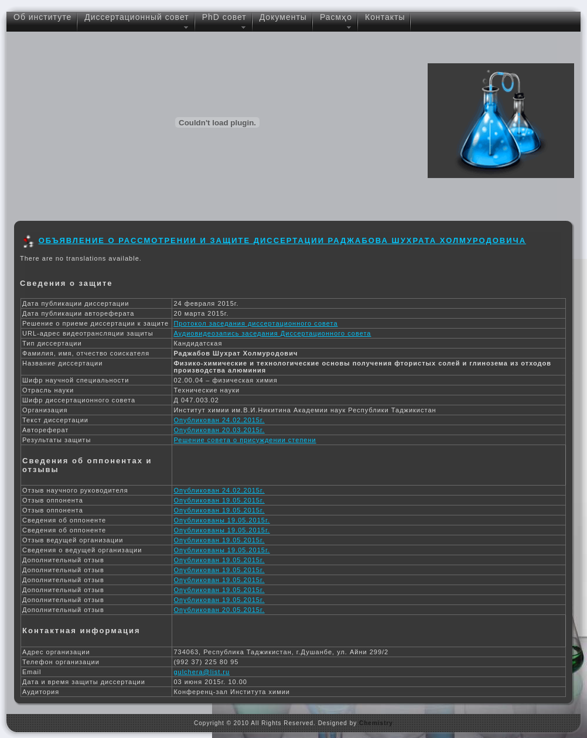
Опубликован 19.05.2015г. (218, 500)
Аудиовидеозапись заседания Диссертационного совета (272, 333)
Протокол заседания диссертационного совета (255, 323)
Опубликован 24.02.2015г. (218, 419)
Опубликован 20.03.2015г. (218, 429)
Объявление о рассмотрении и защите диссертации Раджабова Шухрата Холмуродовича (282, 240)
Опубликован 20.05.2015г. (218, 609)
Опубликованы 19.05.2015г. (221, 520)
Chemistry (376, 723)
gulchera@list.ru (201, 671)
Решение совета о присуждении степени (244, 439)
